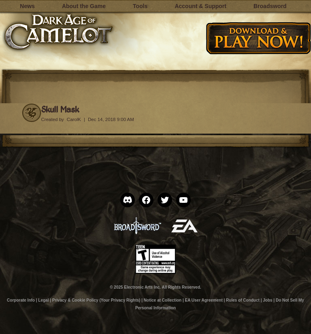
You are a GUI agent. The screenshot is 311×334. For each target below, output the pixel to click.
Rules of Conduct (243, 300)
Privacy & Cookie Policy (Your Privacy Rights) (96, 300)
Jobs (267, 300)
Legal (43, 300)
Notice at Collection (162, 300)
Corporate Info (21, 300)
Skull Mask (60, 109)
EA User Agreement (204, 300)
